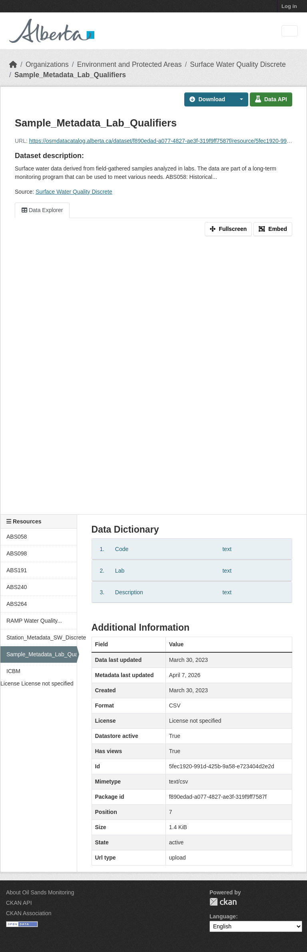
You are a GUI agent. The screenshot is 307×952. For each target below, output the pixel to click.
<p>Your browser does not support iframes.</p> (153, 382)
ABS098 (16, 553)
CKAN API (19, 903)
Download (207, 99)
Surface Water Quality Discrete (238, 64)
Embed (273, 229)
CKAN (223, 902)
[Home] (13, 64)
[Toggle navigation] (289, 31)
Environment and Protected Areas (129, 64)
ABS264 (16, 604)
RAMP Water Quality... (34, 620)
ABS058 (16, 536)
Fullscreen (228, 229)
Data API (271, 99)
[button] (239, 99)
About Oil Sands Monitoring (40, 892)
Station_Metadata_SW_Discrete (41, 637)
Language (222, 916)
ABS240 (16, 587)
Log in (289, 6)
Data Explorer (42, 210)
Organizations (47, 64)
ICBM (13, 671)
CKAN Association (29, 913)
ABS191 (16, 570)
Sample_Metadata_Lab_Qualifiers (70, 75)
